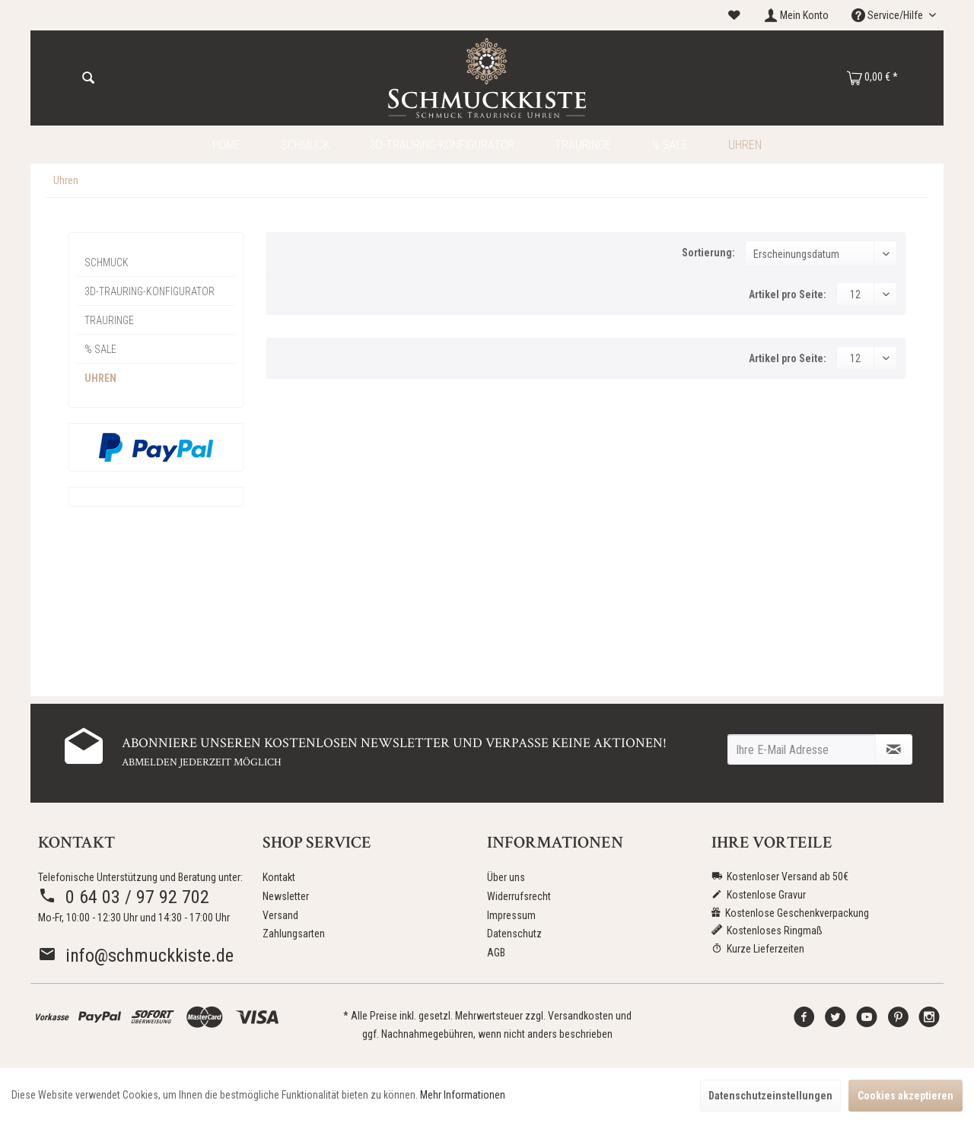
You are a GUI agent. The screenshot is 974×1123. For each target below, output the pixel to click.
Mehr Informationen (462, 1095)
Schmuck (106, 262)
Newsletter (286, 896)
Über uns (506, 877)
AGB (496, 952)
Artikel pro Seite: (787, 294)
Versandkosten (580, 1016)
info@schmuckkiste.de (136, 955)
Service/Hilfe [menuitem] (888, 15)
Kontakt (279, 877)
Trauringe (109, 320)
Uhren (100, 378)
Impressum (511, 915)
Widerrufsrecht (519, 896)
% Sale (100, 349)
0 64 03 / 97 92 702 (123, 897)
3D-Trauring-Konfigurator (149, 291)
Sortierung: (708, 253)
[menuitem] (734, 15)
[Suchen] (88, 78)
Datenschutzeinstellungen (770, 1096)
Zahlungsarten (294, 933)
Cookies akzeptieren (905, 1096)
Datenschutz (514, 933)
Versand (280, 915)
